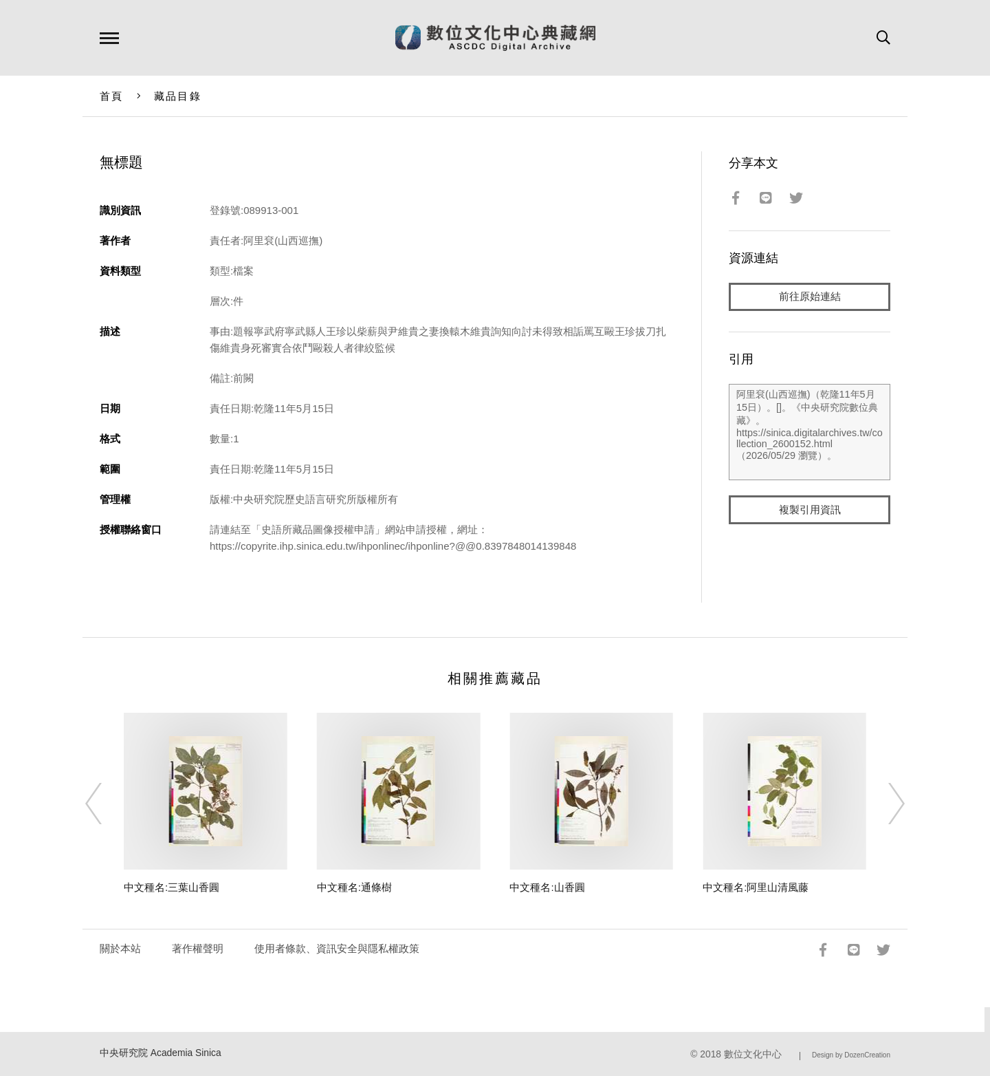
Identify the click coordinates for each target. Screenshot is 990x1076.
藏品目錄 (177, 96)
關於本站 (120, 948)
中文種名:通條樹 (354, 887)
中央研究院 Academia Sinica (160, 1053)
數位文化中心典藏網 (495, 38)
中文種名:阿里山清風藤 (755, 887)
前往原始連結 (810, 297)
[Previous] (106, 803)
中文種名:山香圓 (546, 887)
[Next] (884, 803)
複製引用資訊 (810, 510)
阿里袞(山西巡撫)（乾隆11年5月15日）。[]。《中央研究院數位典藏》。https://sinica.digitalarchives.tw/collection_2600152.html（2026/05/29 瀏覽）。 (809, 433)
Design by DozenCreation (851, 1055)
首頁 (112, 96)
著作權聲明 (197, 948)
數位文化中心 (753, 1054)
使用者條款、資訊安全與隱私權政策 (336, 948)
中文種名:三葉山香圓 (171, 887)
